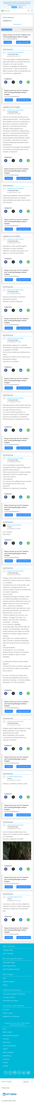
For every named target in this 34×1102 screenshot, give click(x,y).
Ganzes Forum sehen (27, 29)
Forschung (6, 1059)
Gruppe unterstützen (23, 42)
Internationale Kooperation (11, 1035)
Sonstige (5, 1066)
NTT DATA (6, 1009)
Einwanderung (7, 1056)
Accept (14, 7)
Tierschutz (6, 1039)
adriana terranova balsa (15, 52)
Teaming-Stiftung (8, 950)
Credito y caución (8, 1013)
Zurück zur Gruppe (7, 29)
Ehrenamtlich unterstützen (10, 1000)
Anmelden (8, 42)
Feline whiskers (8, 17)
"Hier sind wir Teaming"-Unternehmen (14, 994)
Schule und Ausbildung (9, 1045)
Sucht (4, 1029)
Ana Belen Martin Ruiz (14, 777)
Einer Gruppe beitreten (9, 966)
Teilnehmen (17, 24)
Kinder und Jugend (8, 1052)
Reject (20, 7)
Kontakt (5, 985)
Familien (5, 1049)
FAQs (4, 978)
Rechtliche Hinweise (8, 981)
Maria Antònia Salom (14, 525)
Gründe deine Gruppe (9, 962)
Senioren (5, 1062)
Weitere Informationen (20, 5)
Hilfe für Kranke (7, 1032)
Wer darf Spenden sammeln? (11, 969)
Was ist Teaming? (8, 953)
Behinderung (6, 1042)
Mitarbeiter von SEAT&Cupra (11, 1016)
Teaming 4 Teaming (9, 997)
